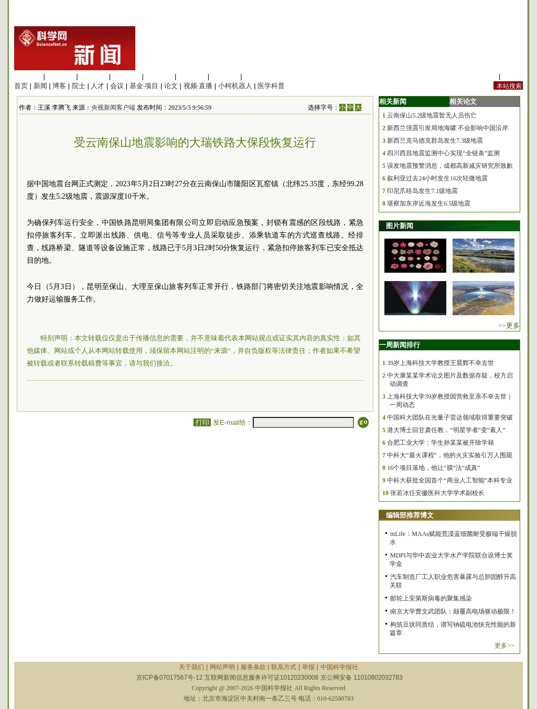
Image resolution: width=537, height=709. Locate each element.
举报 (308, 667)
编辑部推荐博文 (410, 515)
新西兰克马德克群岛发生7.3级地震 (435, 140)
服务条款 (253, 667)
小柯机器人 (235, 86)
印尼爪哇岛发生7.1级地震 (422, 191)
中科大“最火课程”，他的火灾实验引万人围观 (449, 455)
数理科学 (225, 76)
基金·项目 (144, 86)
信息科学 (159, 76)
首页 (21, 86)
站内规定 (483, 76)
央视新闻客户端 (113, 107)
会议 (117, 86)
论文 (171, 86)
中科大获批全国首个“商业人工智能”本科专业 (449, 480)
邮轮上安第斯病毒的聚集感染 (431, 598)
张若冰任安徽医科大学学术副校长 (437, 493)
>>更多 (509, 325)
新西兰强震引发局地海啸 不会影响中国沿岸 (447, 128)
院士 (78, 86)
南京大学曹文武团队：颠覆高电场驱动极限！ (453, 611)
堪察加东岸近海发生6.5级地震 (428, 203)
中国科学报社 (339, 667)
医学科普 (271, 86)
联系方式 (283, 667)
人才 (97, 86)
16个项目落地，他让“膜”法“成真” (433, 467)
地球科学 (192, 76)
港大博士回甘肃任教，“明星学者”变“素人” (446, 430)
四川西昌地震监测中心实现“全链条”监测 (443, 153)
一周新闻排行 (399, 345)
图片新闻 (399, 226)
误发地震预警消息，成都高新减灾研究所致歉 (450, 165)
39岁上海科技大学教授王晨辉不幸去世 (440, 363)
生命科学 (27, 76)
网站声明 (222, 667)
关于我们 (191, 667)
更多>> (504, 645)
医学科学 (60, 76)
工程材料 (126, 76)
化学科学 (93, 76)
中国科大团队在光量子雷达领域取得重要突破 (450, 417)
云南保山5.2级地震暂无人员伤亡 (432, 115)
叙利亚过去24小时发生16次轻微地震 (437, 178)
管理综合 (257, 76)
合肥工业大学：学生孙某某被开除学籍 (440, 442)
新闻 (40, 86)
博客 (59, 86)
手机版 (512, 76)
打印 (202, 422)
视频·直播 (198, 86)
